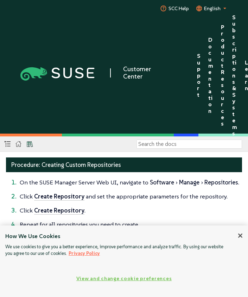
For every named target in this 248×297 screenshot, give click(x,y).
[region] (124, 261)
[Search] (189, 144)
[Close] (240, 235)
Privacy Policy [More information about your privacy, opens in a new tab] (84, 253)
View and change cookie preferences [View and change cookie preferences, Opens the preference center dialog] (124, 278)
